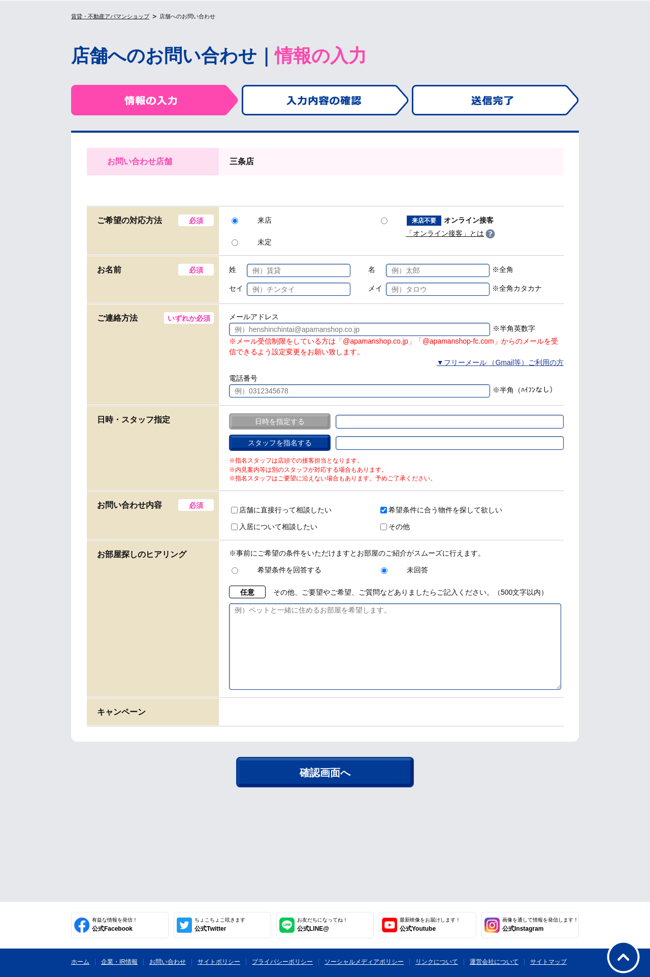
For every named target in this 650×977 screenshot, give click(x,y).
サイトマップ (548, 961)
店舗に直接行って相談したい (281, 510)
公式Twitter (219, 924)
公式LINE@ (322, 924)
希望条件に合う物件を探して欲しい (441, 510)
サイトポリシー (219, 961)
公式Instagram (540, 924)
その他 (395, 527)
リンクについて (436, 961)
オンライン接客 (437, 221)
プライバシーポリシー (282, 961)
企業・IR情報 (119, 961)
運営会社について (494, 961)
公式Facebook (115, 924)
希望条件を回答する (276, 570)
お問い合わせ (167, 961)
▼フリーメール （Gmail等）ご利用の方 (500, 362)
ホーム (80, 961)
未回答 (404, 570)
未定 (252, 242)
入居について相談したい (274, 527)
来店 (252, 220)
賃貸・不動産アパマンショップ (110, 16)
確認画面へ (325, 787)
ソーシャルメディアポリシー (364, 961)
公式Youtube (430, 924)
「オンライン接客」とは (445, 233)
